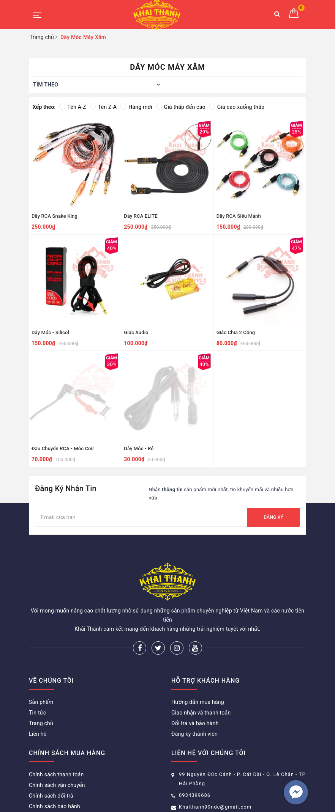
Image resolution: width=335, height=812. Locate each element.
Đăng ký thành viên (194, 696)
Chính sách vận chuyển (57, 747)
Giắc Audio (136, 332)
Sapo (240, 795)
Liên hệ (37, 696)
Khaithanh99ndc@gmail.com (215, 769)
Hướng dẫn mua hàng (197, 664)
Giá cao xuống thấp (236, 107)
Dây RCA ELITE (140, 216)
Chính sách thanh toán (56, 736)
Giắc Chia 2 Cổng (235, 332)
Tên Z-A (103, 107)
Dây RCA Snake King (54, 216)
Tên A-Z (72, 107)
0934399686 (194, 757)
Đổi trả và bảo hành (195, 685)
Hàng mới (136, 107)
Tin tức (37, 675)
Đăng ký (273, 517)
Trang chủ (41, 685)
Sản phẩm (41, 664)
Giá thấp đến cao (180, 107)
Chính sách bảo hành (54, 768)
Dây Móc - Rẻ (138, 448)
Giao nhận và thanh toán (201, 675)
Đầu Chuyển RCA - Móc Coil (62, 448)
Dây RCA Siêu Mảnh (238, 216)
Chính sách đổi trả (51, 758)
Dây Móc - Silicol (50, 332)
